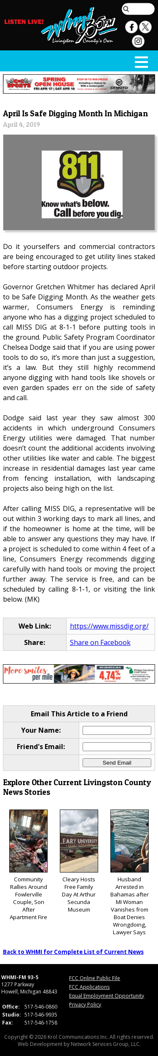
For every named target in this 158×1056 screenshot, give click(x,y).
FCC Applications (89, 986)
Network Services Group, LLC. (106, 1044)
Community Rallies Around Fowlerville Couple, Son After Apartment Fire (28, 865)
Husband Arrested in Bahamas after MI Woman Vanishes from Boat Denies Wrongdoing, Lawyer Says (129, 873)
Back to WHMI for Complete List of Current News (73, 952)
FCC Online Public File (94, 978)
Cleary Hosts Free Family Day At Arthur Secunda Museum (79, 861)
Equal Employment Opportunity (106, 995)
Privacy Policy (85, 1004)
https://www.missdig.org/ (109, 626)
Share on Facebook (100, 642)
